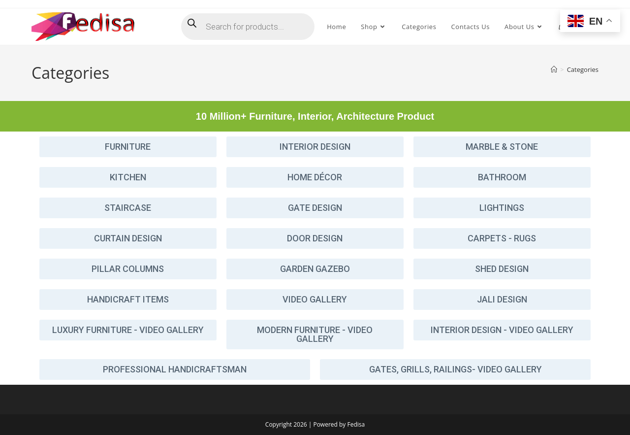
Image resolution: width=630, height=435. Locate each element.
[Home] (554, 69)
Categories (582, 69)
